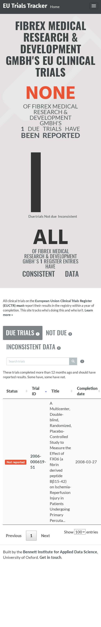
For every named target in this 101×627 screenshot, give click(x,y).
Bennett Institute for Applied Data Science (60, 551)
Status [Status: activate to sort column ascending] (12, 391)
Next (45, 535)
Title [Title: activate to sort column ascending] (55, 391)
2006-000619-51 (38, 462)
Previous (14, 535)
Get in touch (50, 557)
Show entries (81, 532)
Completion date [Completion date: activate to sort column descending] (87, 391)
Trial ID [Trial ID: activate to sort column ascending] (35, 391)
